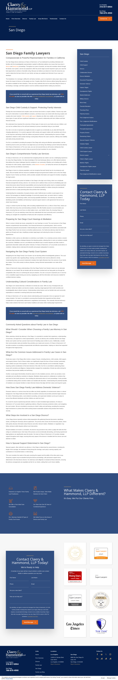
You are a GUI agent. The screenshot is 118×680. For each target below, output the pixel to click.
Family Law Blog (40, 672)
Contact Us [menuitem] (63, 18)
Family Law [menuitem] (32, 18)
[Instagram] (110, 654)
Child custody (25, 116)
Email (81, 222)
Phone (82, 216)
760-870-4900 (105, 13)
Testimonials (38, 675)
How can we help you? (86, 235)
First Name (83, 203)
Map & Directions (55, 664)
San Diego (38, 668)
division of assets (40, 164)
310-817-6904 (105, 6)
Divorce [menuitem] (24, 18)
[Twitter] (106, 654)
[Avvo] (101, 658)
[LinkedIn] (97, 658)
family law (15, 66)
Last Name (83, 210)
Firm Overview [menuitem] (16, 18)
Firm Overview (39, 658)
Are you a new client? (86, 229)
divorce (8, 66)
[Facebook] (97, 654)
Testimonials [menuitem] (53, 18)
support (34, 116)
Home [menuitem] (7, 18)
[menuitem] (94, 61)
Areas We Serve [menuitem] (43, 18)
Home (37, 654)
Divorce (37, 661)
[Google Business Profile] (101, 654)
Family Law (38, 665)
